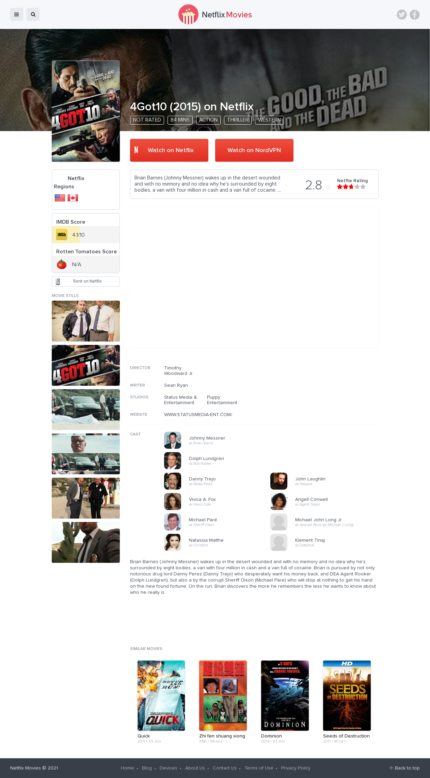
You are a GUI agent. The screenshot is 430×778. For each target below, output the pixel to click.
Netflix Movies (25, 768)
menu (16, 14)
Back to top (407, 768)
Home (127, 768)
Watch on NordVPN (254, 150)
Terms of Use (258, 768)
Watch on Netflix (171, 150)
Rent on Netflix (87, 281)
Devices (168, 768)
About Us (195, 768)
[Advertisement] (327, 408)
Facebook (415, 15)
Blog (147, 768)
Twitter (402, 15)
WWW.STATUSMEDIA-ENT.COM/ (198, 414)
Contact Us (225, 768)
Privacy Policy (295, 768)
